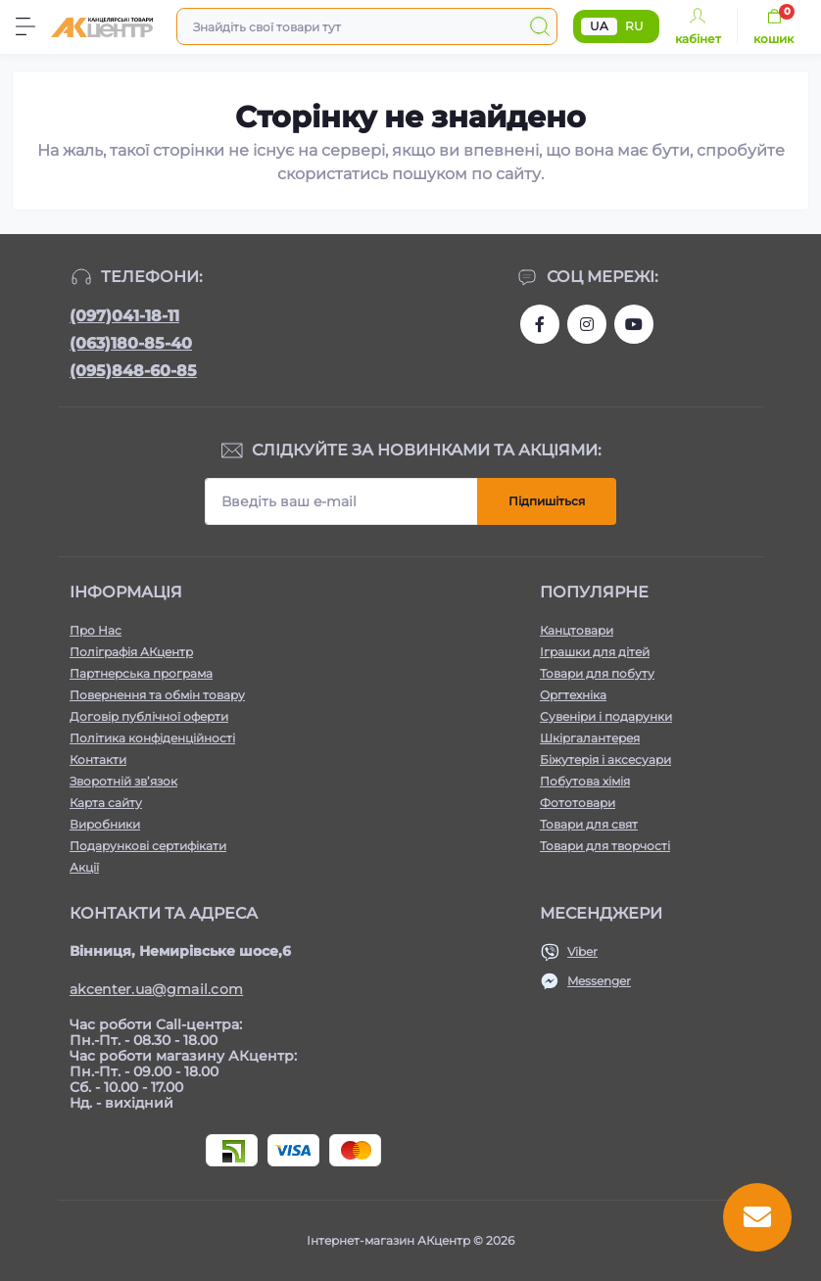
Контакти (98, 759)
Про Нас (95, 630)
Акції (84, 867)
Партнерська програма (141, 673)
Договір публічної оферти (149, 716)
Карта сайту (106, 802)
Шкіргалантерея (590, 738)
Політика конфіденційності (152, 738)
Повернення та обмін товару (157, 695)
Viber (582, 951)
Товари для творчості (605, 845)
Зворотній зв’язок (123, 781)
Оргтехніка (573, 695)
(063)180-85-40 (131, 343)
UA (599, 26)
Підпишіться (546, 501)
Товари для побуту (597, 673)
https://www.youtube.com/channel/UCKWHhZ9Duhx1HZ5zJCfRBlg (634, 324)
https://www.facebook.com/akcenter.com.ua (540, 324)
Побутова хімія (585, 781)
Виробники (105, 824)
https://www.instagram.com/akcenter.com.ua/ (587, 324)
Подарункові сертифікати (148, 845)
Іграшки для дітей (595, 651)
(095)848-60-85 (133, 370)
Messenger (599, 980)
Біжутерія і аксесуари (605, 759)
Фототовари (577, 802)
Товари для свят (589, 824)
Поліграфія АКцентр (131, 651)
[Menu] (25, 26)
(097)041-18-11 (124, 316)
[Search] (539, 26)
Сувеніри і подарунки (606, 716)
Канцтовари (576, 630)
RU (634, 26)
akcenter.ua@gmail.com (156, 989)
